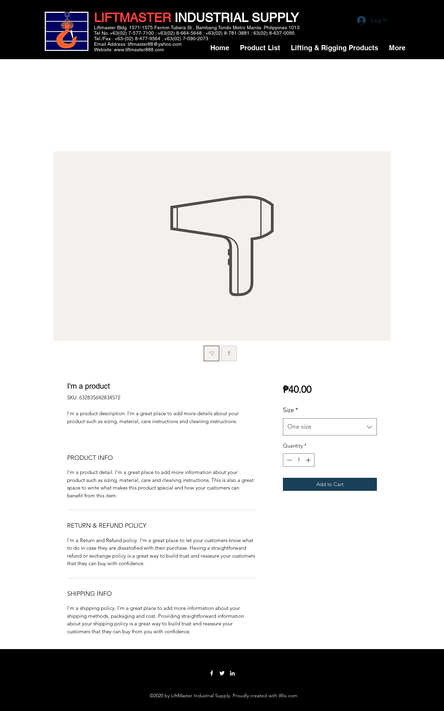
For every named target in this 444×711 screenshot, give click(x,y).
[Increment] (309, 460)
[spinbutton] (298, 460)
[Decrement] (288, 460)
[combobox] (330, 426)
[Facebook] (211, 673)
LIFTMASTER (132, 17)
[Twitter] (222, 673)
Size (290, 410)
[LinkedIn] (232, 673)
